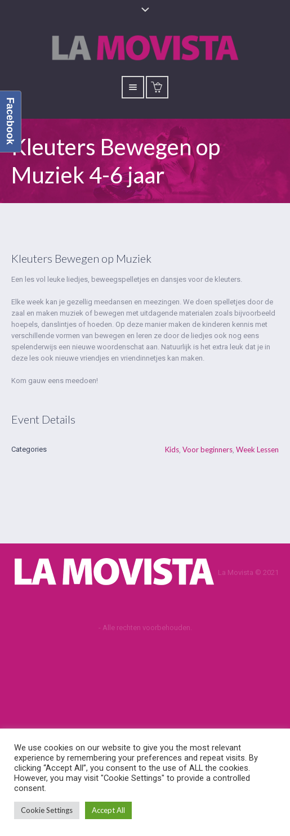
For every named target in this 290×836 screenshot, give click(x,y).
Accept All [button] (108, 810)
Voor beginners (207, 449)
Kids (172, 449)
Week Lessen (257, 449)
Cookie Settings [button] (47, 810)
